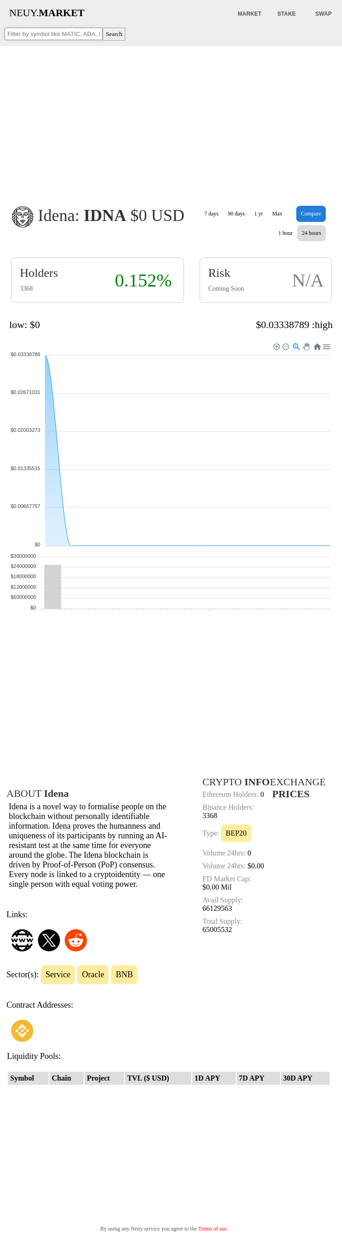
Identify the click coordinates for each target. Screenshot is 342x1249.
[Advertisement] (171, 119)
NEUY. (47, 12)
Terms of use (212, 1228)
